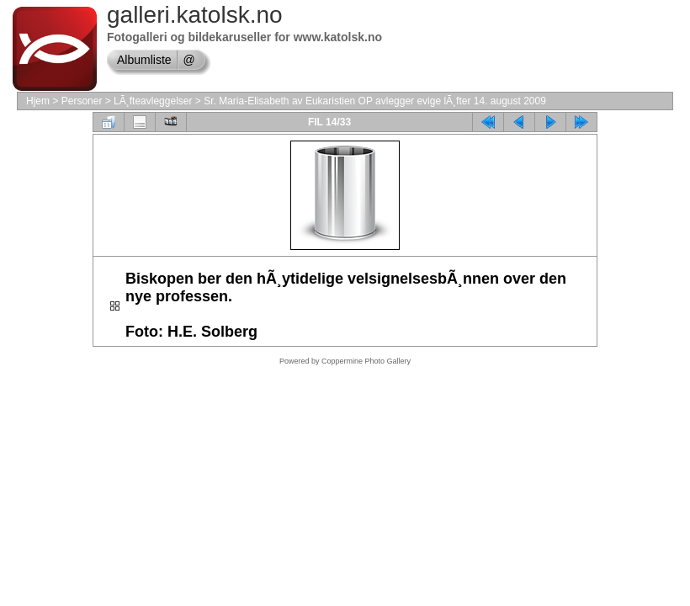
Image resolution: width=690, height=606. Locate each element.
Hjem (38, 101)
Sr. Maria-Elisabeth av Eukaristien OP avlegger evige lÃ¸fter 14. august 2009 (375, 101)
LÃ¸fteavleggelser (153, 101)
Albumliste (144, 59)
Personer (82, 101)
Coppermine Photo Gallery (366, 361)
